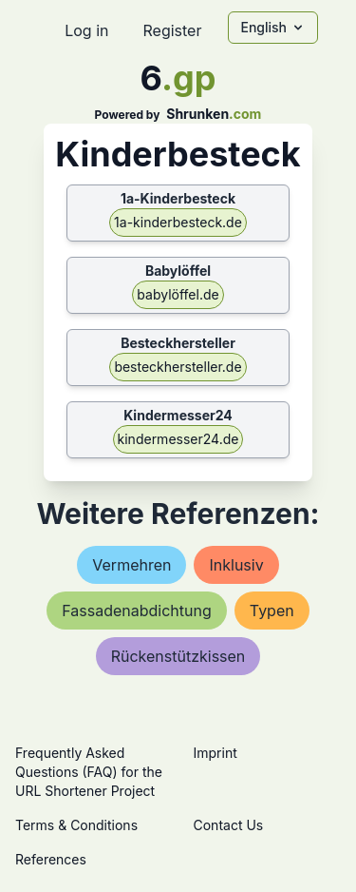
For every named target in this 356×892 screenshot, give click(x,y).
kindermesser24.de (178, 439)
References (50, 859)
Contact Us (229, 825)
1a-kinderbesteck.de (178, 222)
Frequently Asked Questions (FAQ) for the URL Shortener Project (88, 772)
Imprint (215, 753)
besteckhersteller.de (177, 367)
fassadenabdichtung (137, 610)
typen (272, 610)
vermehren (131, 564)
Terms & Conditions (76, 825)
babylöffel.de (177, 294)
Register (171, 30)
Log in (86, 30)
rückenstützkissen (178, 656)
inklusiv (236, 564)
